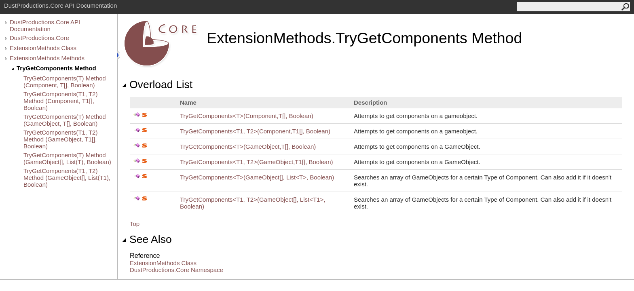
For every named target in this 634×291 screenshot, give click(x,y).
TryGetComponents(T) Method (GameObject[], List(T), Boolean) (67, 158)
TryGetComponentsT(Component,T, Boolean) (246, 115)
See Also (147, 239)
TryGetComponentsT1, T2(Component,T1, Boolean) (255, 131)
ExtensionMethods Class (43, 47)
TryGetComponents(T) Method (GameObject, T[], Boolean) (64, 120)
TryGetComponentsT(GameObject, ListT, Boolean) (257, 177)
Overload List (157, 84)
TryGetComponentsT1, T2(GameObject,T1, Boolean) (256, 161)
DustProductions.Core (39, 37)
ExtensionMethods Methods (47, 58)
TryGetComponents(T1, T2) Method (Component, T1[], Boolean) (60, 101)
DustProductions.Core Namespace (176, 269)
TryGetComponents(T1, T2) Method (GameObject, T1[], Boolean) (60, 139)
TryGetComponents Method (56, 68)
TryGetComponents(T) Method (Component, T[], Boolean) (64, 82)
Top (134, 223)
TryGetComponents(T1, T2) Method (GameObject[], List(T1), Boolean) (66, 177)
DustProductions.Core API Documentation (45, 25)
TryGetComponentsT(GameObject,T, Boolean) (248, 146)
